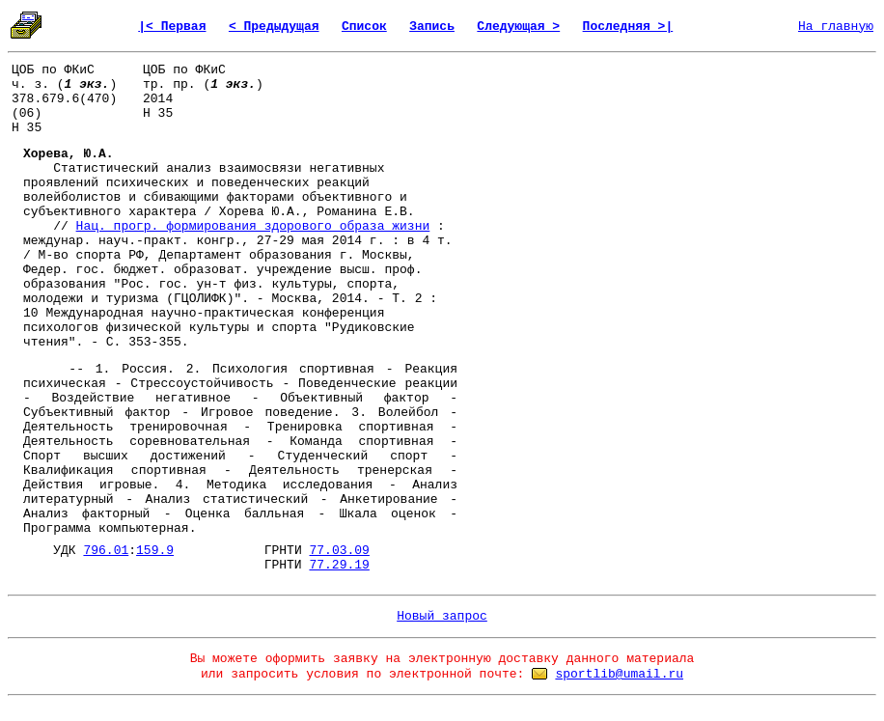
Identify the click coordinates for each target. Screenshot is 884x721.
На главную (835, 26)
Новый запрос (442, 616)
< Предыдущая (274, 26)
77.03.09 (340, 550)
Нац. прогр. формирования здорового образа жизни (253, 226)
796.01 (105, 550)
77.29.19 (339, 565)
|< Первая (172, 26)
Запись (432, 26)
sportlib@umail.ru (619, 674)
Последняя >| (628, 26)
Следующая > (518, 26)
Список (364, 26)
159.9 (155, 550)
